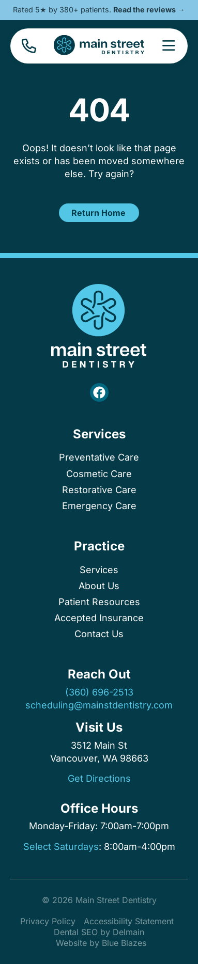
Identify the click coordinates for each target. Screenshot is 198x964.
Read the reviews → (149, 9)
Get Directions (99, 778)
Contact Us (99, 633)
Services (99, 433)
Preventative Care (99, 457)
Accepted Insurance (99, 617)
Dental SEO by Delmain (99, 932)
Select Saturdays (61, 846)
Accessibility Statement (129, 921)
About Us (99, 585)
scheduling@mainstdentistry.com (99, 705)
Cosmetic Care (99, 473)
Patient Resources (99, 601)
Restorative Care (99, 489)
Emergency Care (99, 505)
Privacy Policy (47, 921)
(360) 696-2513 (99, 692)
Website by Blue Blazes (101, 943)
